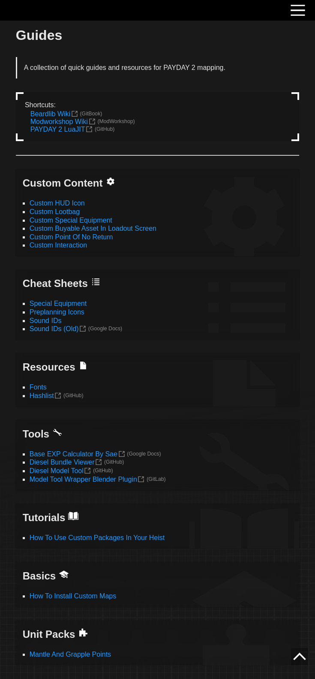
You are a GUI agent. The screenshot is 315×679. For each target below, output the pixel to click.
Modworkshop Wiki (59, 121)
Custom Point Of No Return (71, 237)
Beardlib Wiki (50, 114)
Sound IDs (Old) (54, 328)
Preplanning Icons (57, 312)
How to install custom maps (73, 596)
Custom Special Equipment (71, 220)
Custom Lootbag (55, 211)
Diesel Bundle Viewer (62, 462)
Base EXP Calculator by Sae (73, 454)
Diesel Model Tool (57, 470)
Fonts (38, 387)
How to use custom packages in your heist (97, 537)
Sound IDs (46, 320)
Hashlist (42, 395)
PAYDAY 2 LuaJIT (57, 129)
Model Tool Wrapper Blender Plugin (83, 479)
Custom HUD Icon (57, 203)
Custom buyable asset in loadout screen (93, 228)
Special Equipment (58, 303)
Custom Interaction (58, 245)
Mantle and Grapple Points (70, 654)
